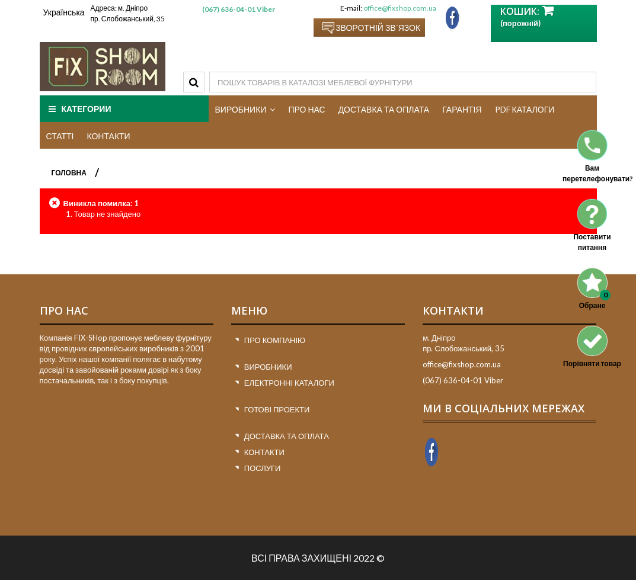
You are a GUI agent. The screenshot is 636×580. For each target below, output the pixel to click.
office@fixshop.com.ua (399, 8)
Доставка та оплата (286, 436)
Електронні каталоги (289, 382)
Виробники (268, 366)
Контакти (264, 452)
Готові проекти (277, 409)
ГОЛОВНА (69, 172)
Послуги (262, 468)
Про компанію (274, 340)
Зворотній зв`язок (377, 28)
